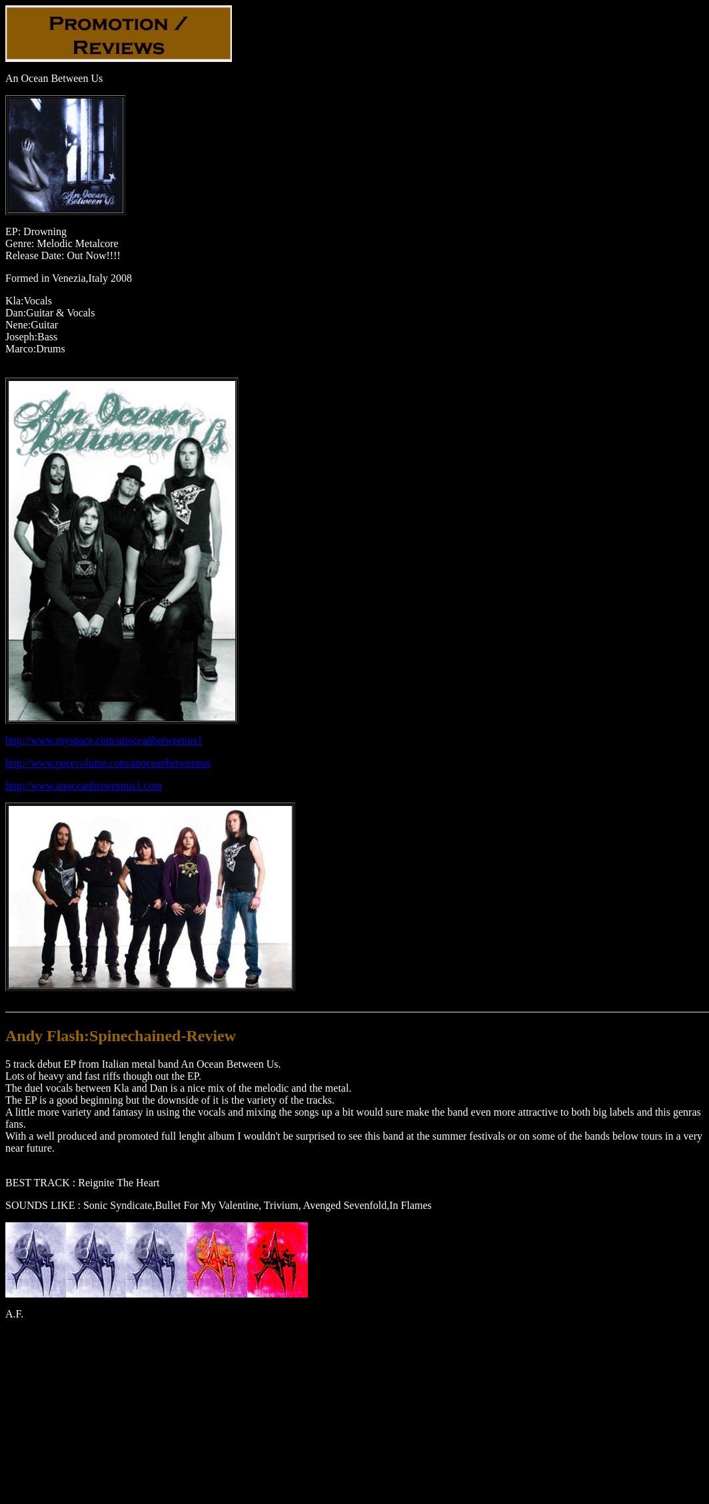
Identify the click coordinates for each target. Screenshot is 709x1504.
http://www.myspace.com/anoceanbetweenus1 (104, 740)
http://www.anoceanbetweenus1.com (83, 785)
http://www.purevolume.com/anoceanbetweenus (108, 763)
